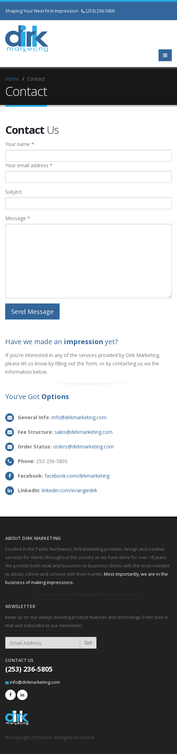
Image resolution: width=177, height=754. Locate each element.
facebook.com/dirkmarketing (77, 475)
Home (12, 78)
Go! (88, 642)
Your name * (19, 144)
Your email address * (29, 165)
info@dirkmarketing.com (79, 417)
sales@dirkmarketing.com (84, 432)
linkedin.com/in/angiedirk (69, 490)
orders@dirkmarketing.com (83, 446)
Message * (17, 218)
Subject (13, 191)
